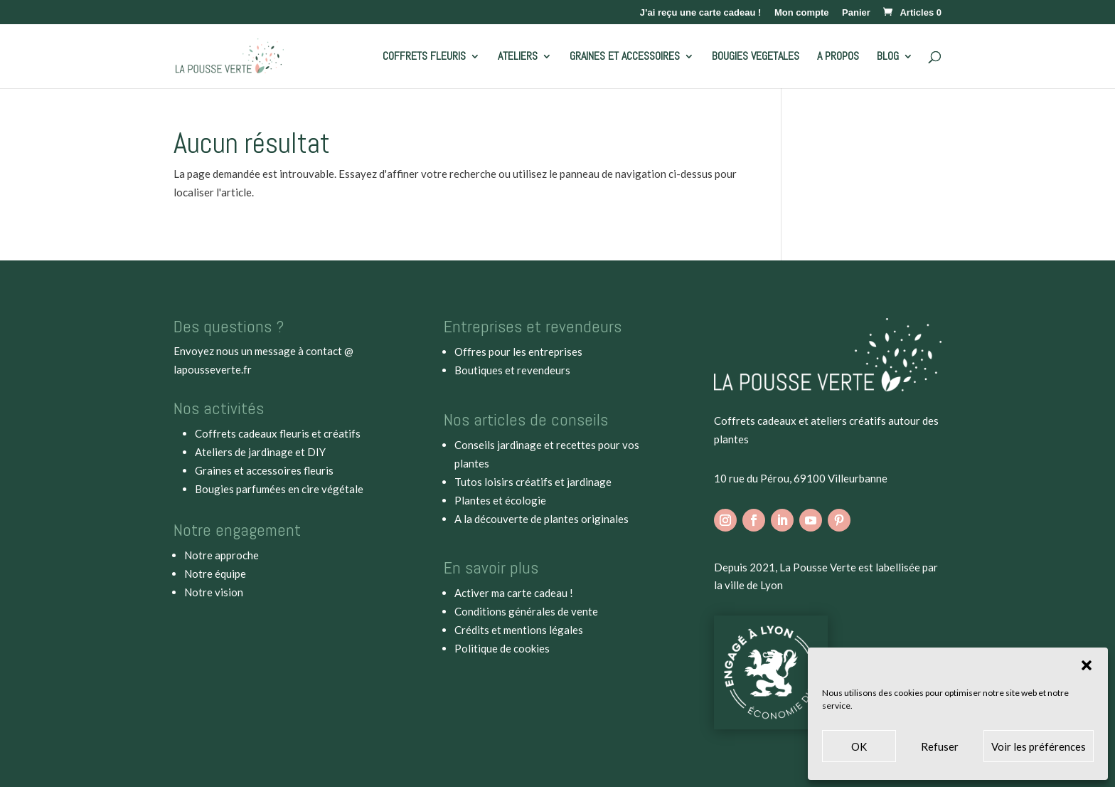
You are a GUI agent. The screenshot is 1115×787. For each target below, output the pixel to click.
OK (859, 746)
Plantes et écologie (500, 500)
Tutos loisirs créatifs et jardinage (533, 481)
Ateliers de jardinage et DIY (260, 451)
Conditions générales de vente (526, 611)
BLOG (888, 57)
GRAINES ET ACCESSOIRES (625, 57)
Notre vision (213, 592)
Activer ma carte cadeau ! (513, 592)
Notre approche (221, 555)
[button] (1086, 665)
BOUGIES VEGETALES (755, 57)
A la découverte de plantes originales (541, 518)
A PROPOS (838, 57)
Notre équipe (215, 573)
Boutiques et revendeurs (512, 370)
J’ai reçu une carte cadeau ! (701, 13)
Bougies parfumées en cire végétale (279, 488)
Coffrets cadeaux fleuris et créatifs (278, 433)
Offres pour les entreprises (518, 351)
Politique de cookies (502, 648)
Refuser (940, 746)
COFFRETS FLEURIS (424, 57)
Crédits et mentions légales (518, 629)
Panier (856, 13)
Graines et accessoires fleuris (264, 470)
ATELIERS (518, 57)
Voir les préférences (1038, 746)
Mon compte (801, 13)
